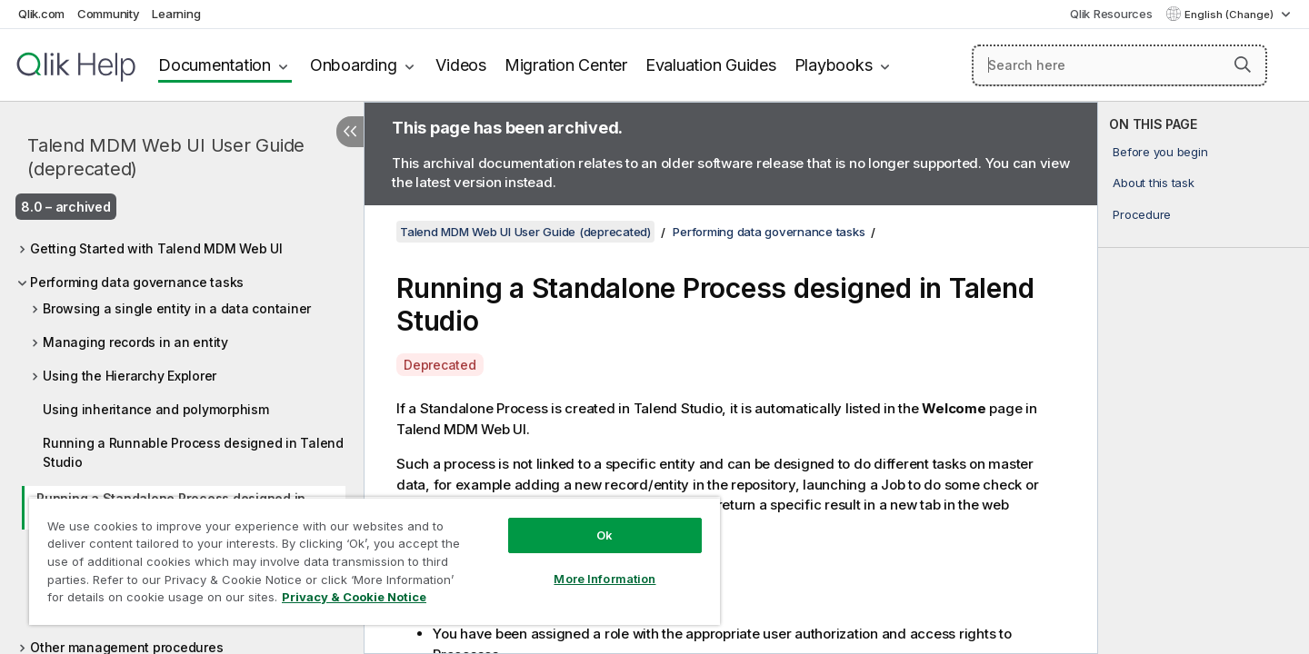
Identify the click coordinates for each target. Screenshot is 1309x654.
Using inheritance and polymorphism (156, 409)
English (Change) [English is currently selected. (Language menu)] (1230, 14)
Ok (604, 535)
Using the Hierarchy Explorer (129, 375)
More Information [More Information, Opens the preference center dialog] (604, 578)
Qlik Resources (1111, 13)
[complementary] (1203, 378)
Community (108, 13)
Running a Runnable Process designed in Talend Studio (193, 452)
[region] (374, 561)
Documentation (214, 64)
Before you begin (1160, 151)
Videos (460, 64)
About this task (1153, 182)
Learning (176, 13)
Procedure (1142, 214)
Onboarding (353, 64)
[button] (1242, 64)
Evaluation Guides (710, 64)
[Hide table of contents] (350, 131)
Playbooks (833, 64)
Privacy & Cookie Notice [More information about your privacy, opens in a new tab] (354, 597)
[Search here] (1119, 65)
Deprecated (440, 364)
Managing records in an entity (135, 342)
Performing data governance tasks (137, 282)
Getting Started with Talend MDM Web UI (156, 248)
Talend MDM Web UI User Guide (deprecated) (166, 157)
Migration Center (566, 64)
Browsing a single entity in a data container (177, 308)
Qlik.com (41, 13)
